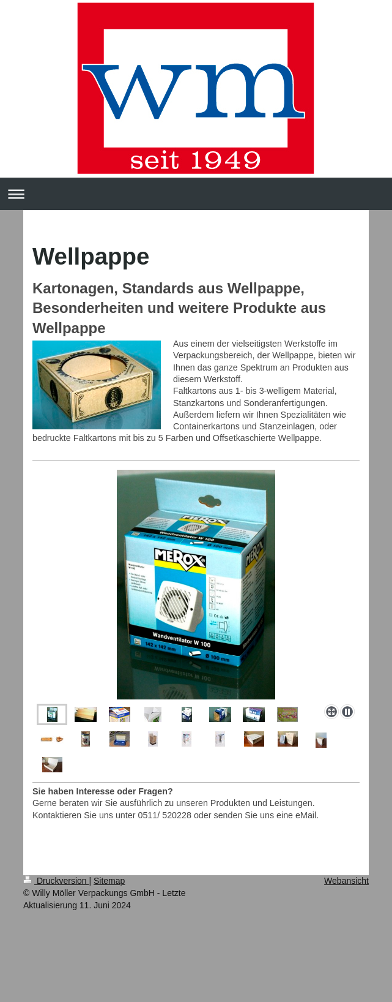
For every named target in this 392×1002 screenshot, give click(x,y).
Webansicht (346, 881)
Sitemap (109, 881)
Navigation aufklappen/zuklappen (196, 194)
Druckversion (56, 881)
